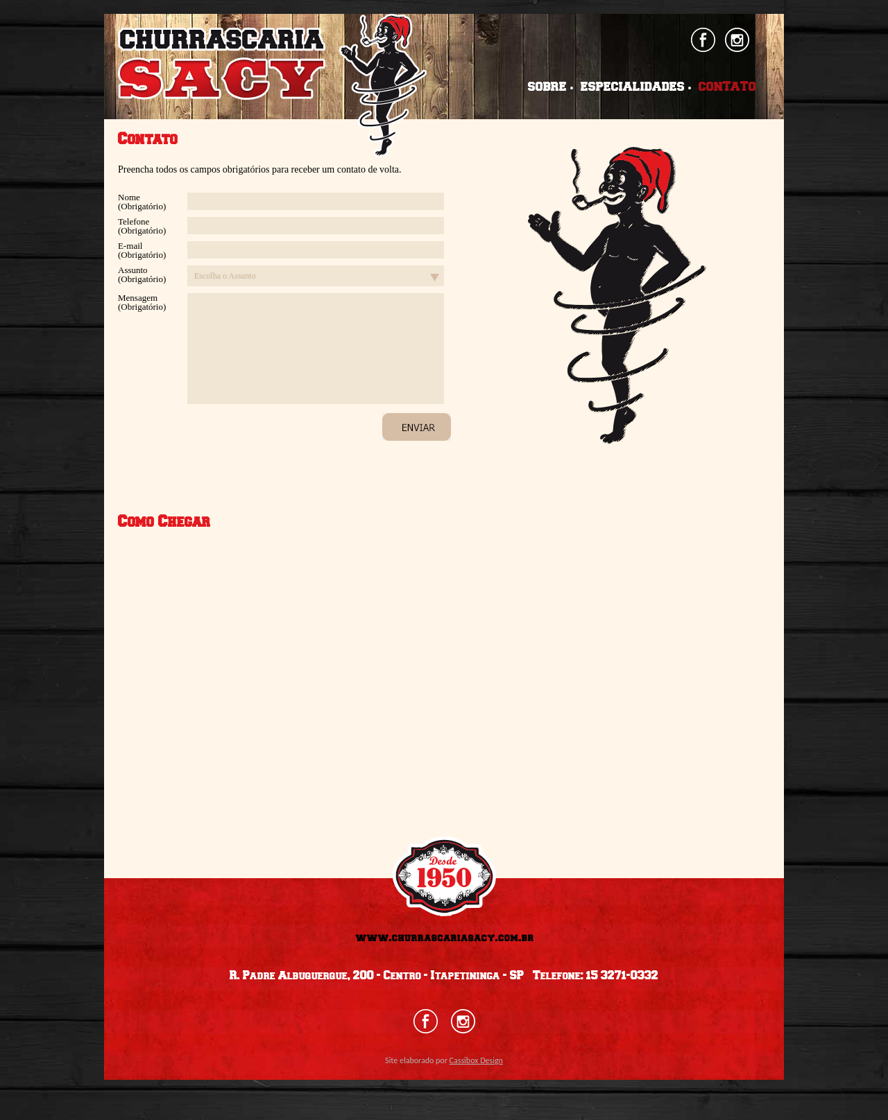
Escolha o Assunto (225, 276)
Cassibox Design (476, 1060)
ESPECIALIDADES (633, 87)
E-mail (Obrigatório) (142, 250)
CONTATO (727, 87)
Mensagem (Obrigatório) (142, 302)
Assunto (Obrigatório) (142, 274)
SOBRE (547, 87)
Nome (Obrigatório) (142, 202)
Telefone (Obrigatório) (142, 226)
